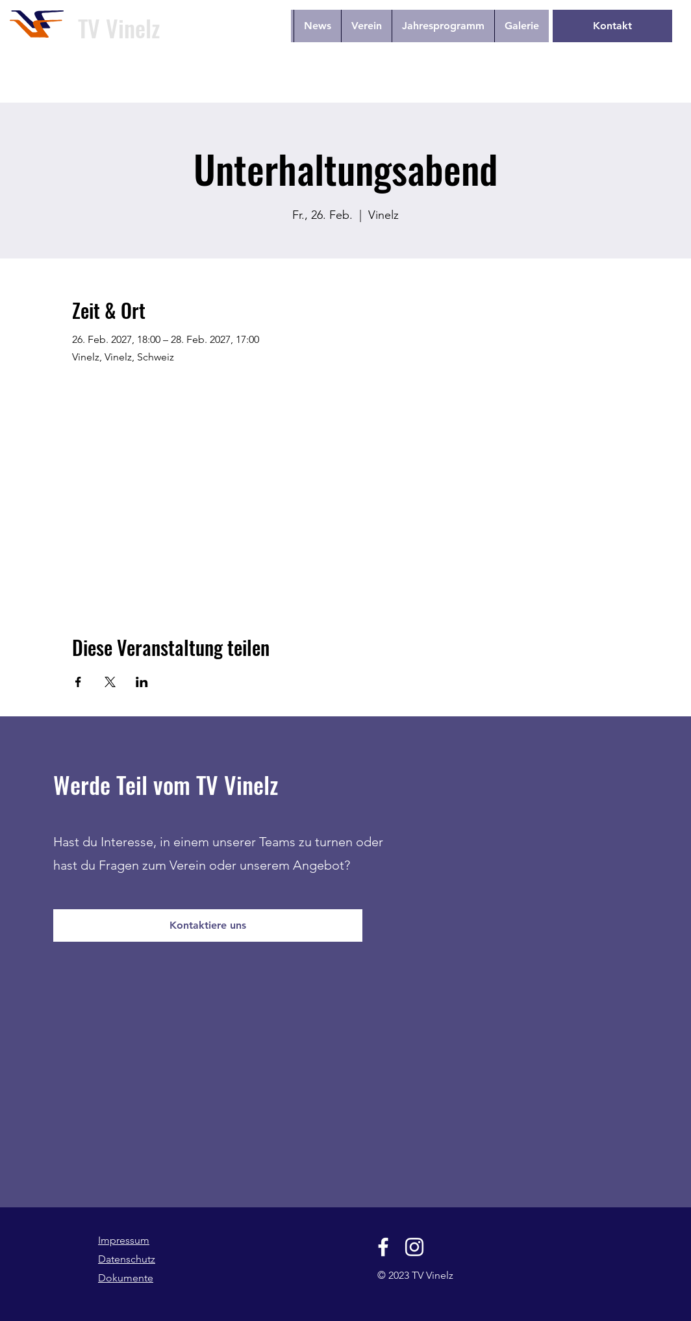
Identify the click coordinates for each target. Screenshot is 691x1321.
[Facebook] (383, 1247)
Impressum (123, 1240)
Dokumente (125, 1278)
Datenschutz (126, 1259)
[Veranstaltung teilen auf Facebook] (78, 682)
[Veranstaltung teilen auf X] (110, 682)
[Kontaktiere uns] (207, 925)
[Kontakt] (612, 26)
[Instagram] (414, 1247)
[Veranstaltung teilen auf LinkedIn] (142, 682)
